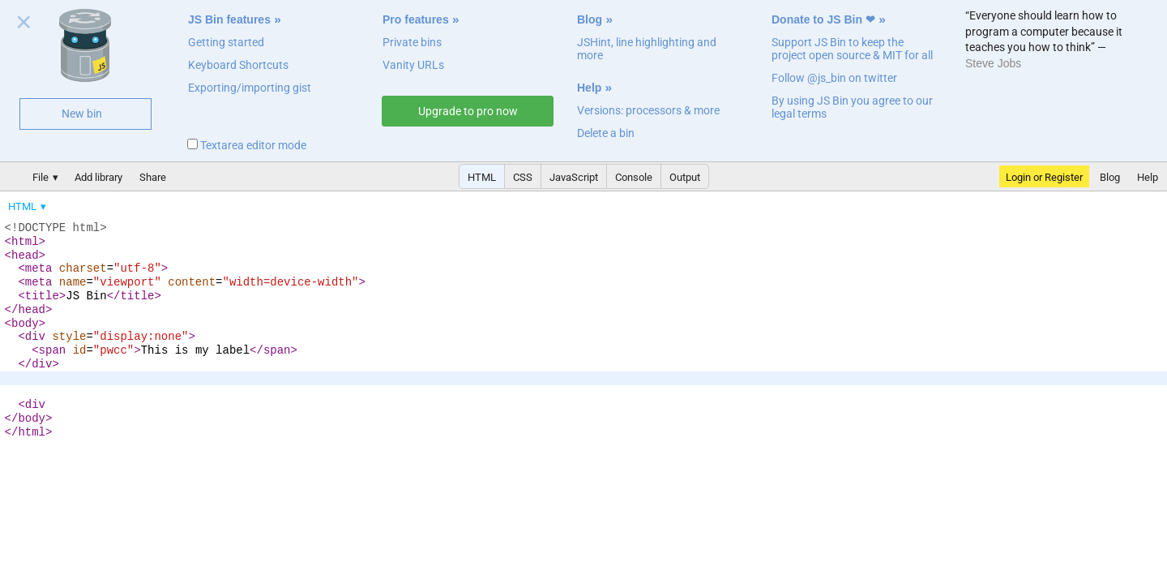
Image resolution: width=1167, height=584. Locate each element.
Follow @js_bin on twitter (834, 77)
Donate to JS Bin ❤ (823, 19)
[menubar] (129, 203)
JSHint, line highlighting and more (646, 49)
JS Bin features (229, 19)
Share (152, 177)
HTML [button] (482, 177)
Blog (589, 19)
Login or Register (1044, 177)
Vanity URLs (413, 64)
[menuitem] (28, 206)
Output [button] (684, 177)
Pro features (416, 19)
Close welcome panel (24, 25)
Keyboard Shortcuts (238, 64)
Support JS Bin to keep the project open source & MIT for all (852, 49)
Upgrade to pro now (468, 111)
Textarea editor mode (246, 145)
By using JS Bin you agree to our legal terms (852, 107)
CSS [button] (522, 177)
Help (589, 87)
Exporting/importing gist (249, 87)
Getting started (226, 42)
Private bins (412, 42)
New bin (82, 113)
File (40, 177)
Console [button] (633, 177)
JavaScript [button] (573, 177)
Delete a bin (606, 133)
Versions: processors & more (648, 110)
